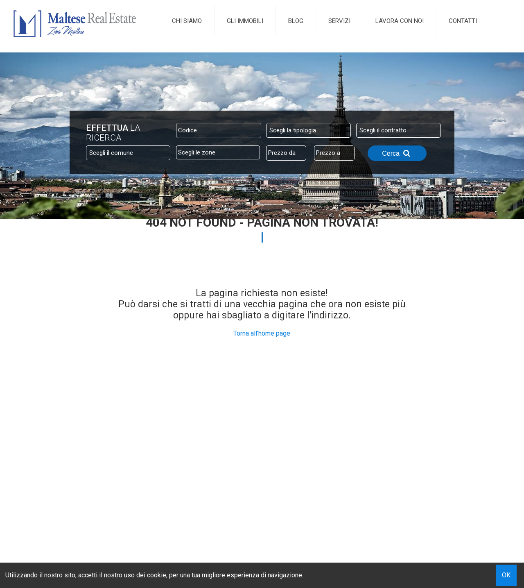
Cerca (397, 153)
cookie (156, 575)
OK (506, 575)
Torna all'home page (261, 333)
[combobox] (308, 130)
